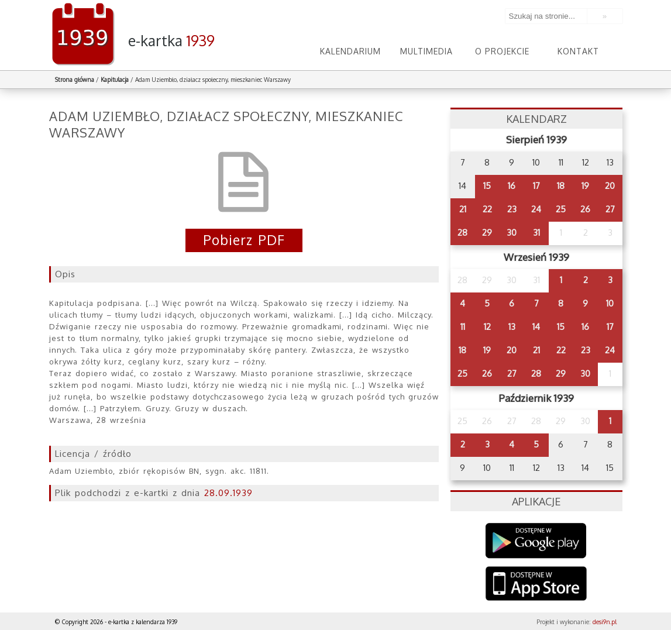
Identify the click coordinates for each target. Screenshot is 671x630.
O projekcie (502, 51)
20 (610, 185)
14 (536, 326)
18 (561, 185)
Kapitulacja (115, 79)
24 (536, 209)
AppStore (536, 585)
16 (511, 185)
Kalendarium (350, 51)
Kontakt (578, 51)
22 (487, 209)
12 (487, 326)
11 (462, 326)
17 (536, 185)
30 (512, 232)
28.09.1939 (228, 492)
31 (536, 232)
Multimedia (426, 51)
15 (487, 185)
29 (487, 232)
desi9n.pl (605, 621)
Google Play (536, 541)
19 (585, 185)
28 (462, 232)
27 (610, 209)
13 (511, 326)
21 (462, 209)
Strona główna (74, 79)
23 (512, 209)
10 (610, 303)
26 (585, 209)
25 (561, 209)
